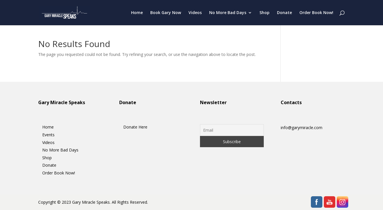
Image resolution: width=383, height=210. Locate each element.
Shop (264, 13)
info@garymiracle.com (301, 127)
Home (137, 13)
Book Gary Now (165, 13)
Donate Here (135, 127)
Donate (284, 13)
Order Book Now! (316, 13)
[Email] (232, 130)
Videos (195, 13)
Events (48, 134)
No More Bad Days (227, 13)
